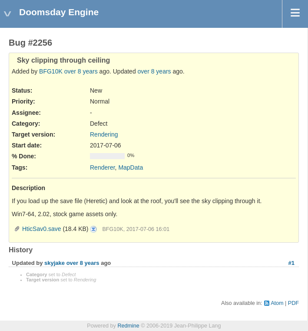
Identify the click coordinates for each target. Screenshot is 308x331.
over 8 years (81, 71)
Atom (277, 303)
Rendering (104, 134)
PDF (293, 303)
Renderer (102, 167)
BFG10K (51, 71)
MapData (130, 167)
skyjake (54, 263)
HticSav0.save (41, 228)
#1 (291, 263)
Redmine (128, 326)
